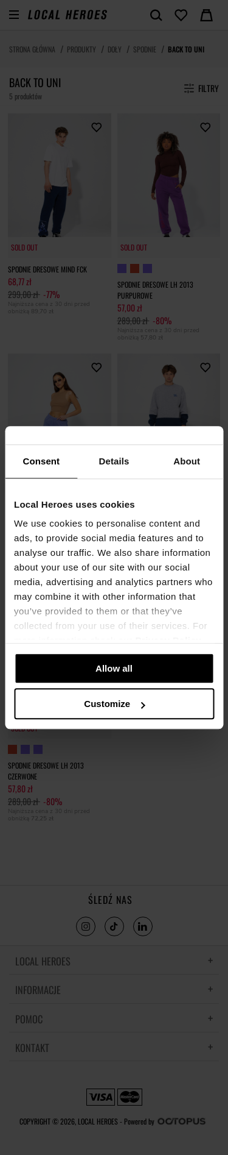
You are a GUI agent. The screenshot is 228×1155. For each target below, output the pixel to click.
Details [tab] (114, 461)
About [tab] (186, 461)
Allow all (114, 668)
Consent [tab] (41, 461)
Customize (114, 703)
